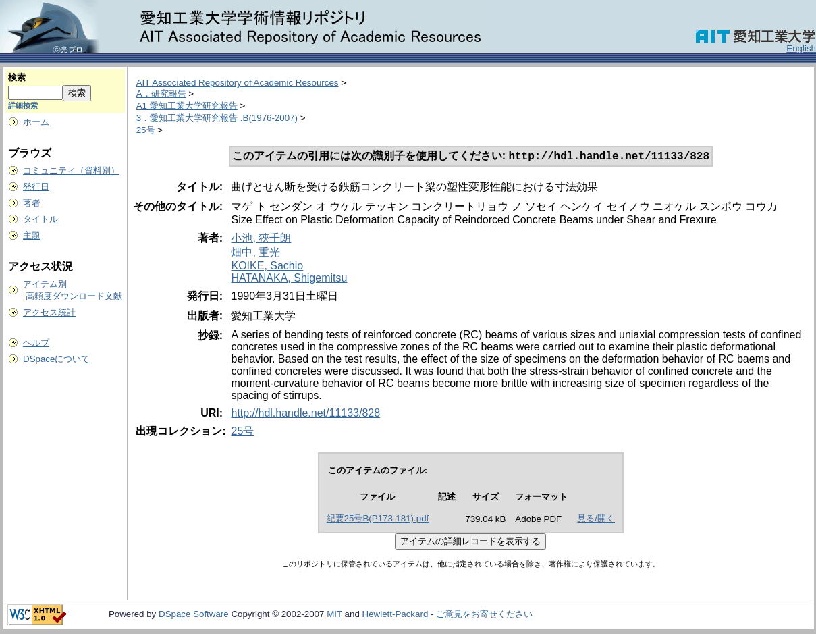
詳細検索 (23, 105)
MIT (334, 615)
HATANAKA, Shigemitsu (289, 279)
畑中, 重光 (255, 253)
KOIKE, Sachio (267, 267)
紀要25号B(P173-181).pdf (378, 519)
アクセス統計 (49, 312)
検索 (17, 77)
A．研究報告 (161, 93)
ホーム (36, 122)
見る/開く (596, 519)
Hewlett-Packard (395, 615)
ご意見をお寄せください (484, 615)
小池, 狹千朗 (261, 239)
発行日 (36, 187)
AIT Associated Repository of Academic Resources (237, 83)
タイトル (40, 219)
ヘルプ (36, 343)
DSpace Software (194, 615)
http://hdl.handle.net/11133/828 (305, 414)
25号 (145, 130)
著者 (31, 203)
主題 (31, 235)
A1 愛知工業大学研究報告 (187, 106)
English (801, 48)
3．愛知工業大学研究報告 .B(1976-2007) (217, 118)
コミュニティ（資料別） (71, 170)
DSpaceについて (56, 359)
